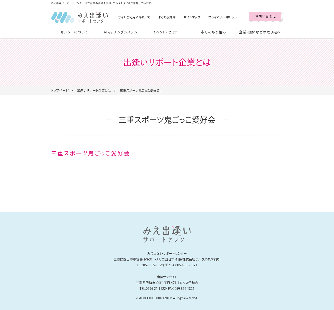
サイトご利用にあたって (133, 17)
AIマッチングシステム (120, 32)
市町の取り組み (213, 32)
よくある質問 (164, 17)
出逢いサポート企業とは (94, 90)
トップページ (60, 90)
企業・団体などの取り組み (259, 32)
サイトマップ (188, 17)
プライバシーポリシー (217, 17)
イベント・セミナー (167, 32)
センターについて (74, 32)
